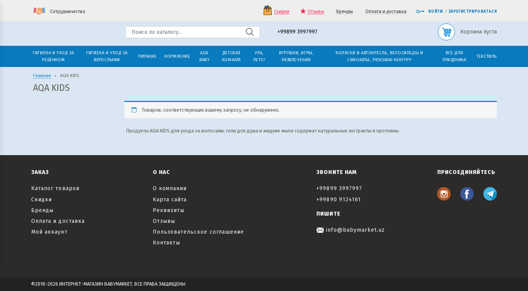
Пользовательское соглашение (198, 232)
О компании (170, 188)
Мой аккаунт (49, 232)
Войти (429, 11)
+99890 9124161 (338, 199)
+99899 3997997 (297, 32)
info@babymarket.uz (350, 230)
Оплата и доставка (385, 11)
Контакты (166, 242)
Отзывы (315, 11)
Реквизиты (168, 210)
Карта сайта (170, 199)
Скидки (281, 11)
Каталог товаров (55, 188)
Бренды (344, 11)
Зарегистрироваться (473, 11)
